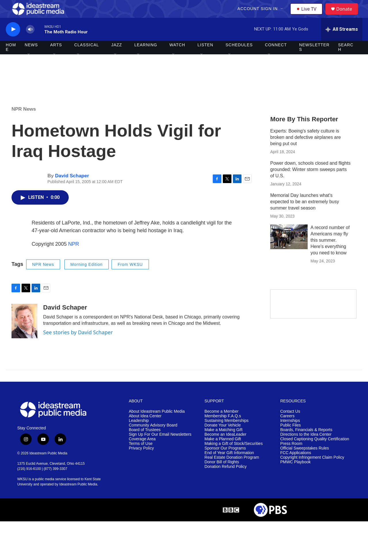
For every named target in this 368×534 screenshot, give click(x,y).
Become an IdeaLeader (225, 447)
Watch (177, 57)
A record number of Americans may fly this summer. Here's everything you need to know (330, 252)
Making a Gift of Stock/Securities (233, 456)
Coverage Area (142, 451)
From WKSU (130, 276)
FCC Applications (295, 465)
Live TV (308, 14)
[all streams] (341, 41)
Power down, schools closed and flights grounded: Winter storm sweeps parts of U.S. (310, 182)
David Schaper (72, 188)
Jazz (116, 57)
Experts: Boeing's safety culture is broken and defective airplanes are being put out (305, 149)
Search (345, 59)
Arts (56, 57)
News (31, 57)
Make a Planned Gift (222, 451)
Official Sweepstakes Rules (304, 460)
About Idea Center (145, 429)
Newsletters (314, 59)
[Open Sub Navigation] (282, 15)
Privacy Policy (141, 460)
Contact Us (290, 424)
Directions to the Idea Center (305, 447)
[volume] (30, 41)
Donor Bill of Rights (221, 474)
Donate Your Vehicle (222, 438)
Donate (347, 15)
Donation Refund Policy (225, 479)
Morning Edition (86, 276)
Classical (86, 57)
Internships (290, 433)
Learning (145, 57)
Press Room (291, 456)
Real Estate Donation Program (231, 470)
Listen (205, 57)
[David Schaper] (24, 333)
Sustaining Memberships (226, 433)
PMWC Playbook (295, 474)
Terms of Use (140, 456)
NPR (73, 256)
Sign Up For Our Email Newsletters (160, 447)
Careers (287, 429)
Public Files (290, 438)
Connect (276, 57)
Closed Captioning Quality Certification (314, 451)
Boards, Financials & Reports (306, 442)
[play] (13, 42)
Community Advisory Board (153, 438)
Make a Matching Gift (223, 442)
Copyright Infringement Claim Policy (312, 470)
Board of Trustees (145, 442)
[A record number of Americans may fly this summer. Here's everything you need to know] (289, 249)
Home (11, 59)
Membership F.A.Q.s (222, 429)
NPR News (24, 121)
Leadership (139, 433)
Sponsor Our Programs (225, 460)
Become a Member (221, 424)
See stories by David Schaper (78, 344)
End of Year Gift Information (229, 465)
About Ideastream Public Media (157, 424)
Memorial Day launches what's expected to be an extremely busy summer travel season (304, 214)
